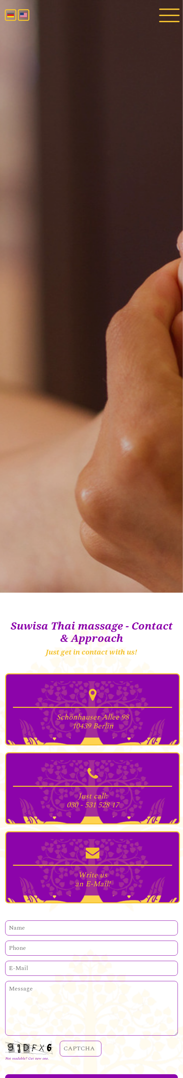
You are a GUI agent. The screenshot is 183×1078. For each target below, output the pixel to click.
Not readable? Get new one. (27, 1058)
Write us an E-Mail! (92, 880)
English (23, 15)
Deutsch (10, 15)
